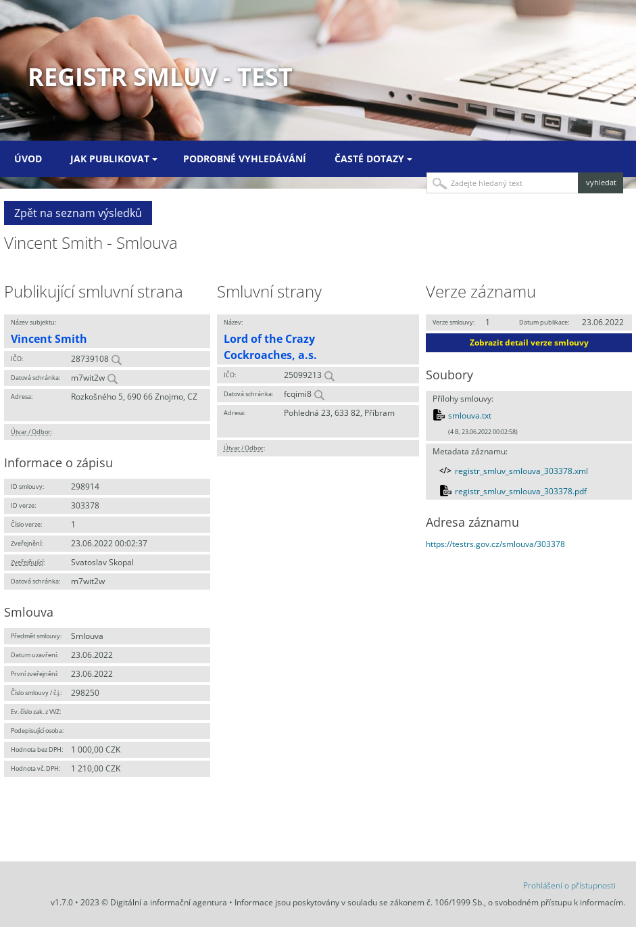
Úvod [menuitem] (28, 158)
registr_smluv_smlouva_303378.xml (521, 471)
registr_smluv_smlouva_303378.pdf (521, 491)
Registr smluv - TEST (160, 76)
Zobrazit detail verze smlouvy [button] (529, 342)
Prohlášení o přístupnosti (569, 885)
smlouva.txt (469, 415)
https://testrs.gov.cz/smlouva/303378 (495, 544)
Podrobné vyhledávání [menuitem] (244, 158)
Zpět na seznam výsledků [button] (78, 213)
